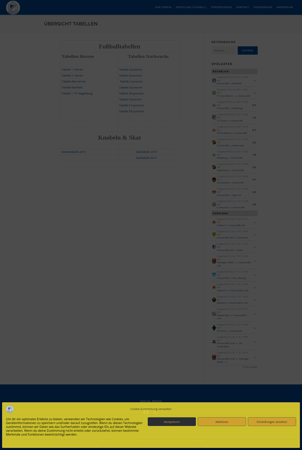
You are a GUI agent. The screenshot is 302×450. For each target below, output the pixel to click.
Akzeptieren (172, 422)
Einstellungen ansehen (272, 422)
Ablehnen (222, 422)
